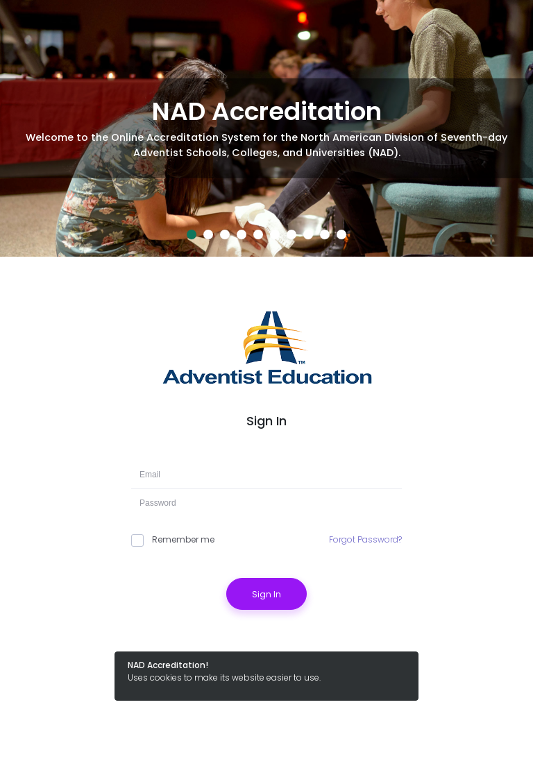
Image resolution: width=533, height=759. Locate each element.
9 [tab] (325, 234)
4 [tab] (241, 234)
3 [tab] (225, 234)
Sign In (266, 594)
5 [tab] (258, 234)
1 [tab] (191, 234)
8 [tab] (308, 234)
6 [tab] (275, 234)
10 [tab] (341, 234)
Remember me (172, 540)
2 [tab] (208, 234)
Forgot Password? (365, 539)
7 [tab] (291, 234)
